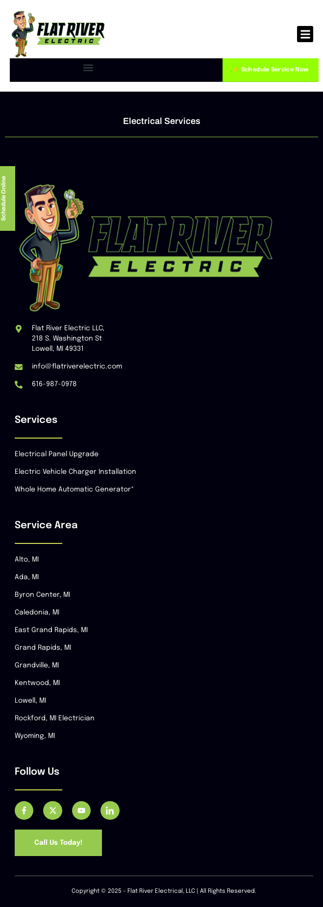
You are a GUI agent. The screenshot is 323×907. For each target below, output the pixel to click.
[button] (305, 34)
